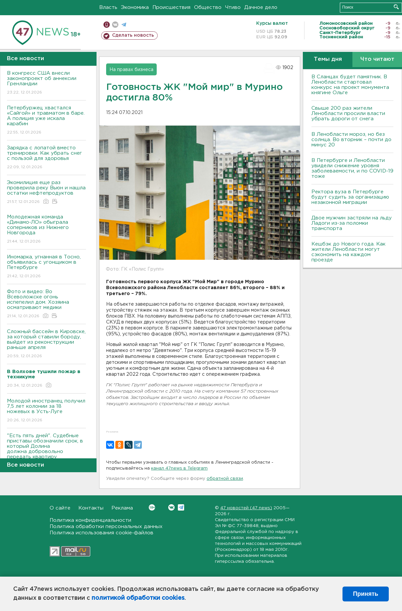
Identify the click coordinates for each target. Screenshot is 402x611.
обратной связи (225, 478)
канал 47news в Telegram (179, 468)
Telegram (181, 507)
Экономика (135, 7)
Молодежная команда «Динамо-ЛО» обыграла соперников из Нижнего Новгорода (46, 229)
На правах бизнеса (131, 70)
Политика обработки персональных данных (106, 526)
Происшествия (171, 7)
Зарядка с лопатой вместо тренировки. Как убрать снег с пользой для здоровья (46, 158)
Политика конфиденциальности (90, 520)
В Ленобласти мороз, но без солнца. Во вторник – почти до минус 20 (351, 139)
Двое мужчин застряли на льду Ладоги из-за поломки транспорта (351, 223)
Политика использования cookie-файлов (101, 533)
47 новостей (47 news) (246, 508)
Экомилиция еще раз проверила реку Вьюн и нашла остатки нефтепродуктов (46, 192)
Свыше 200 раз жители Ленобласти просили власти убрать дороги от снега (348, 113)
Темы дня (328, 59)
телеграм (124, 24)
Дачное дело (260, 7)
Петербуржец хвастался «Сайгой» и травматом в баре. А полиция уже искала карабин (46, 120)
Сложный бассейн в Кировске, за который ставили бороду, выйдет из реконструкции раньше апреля (46, 344)
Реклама (122, 508)
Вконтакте (152, 507)
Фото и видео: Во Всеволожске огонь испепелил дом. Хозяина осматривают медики (46, 304)
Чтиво (233, 7)
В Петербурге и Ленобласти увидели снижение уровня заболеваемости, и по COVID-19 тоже (352, 168)
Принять (365, 594)
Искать (396, 6)
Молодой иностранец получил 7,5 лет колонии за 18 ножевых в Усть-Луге (46, 411)
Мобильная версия (106, 24)
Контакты (90, 508)
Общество (207, 7)
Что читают (377, 59)
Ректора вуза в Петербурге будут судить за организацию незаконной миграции (350, 197)
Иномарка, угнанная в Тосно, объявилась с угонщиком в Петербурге (46, 267)
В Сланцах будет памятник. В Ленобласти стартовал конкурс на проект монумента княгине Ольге (350, 85)
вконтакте (115, 24)
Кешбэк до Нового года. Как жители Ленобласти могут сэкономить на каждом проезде (348, 252)
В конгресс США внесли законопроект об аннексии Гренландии (46, 83)
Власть (108, 7)
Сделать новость (133, 35)
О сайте (60, 508)
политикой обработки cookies (138, 598)
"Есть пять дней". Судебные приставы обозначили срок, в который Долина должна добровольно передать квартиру (46, 451)
